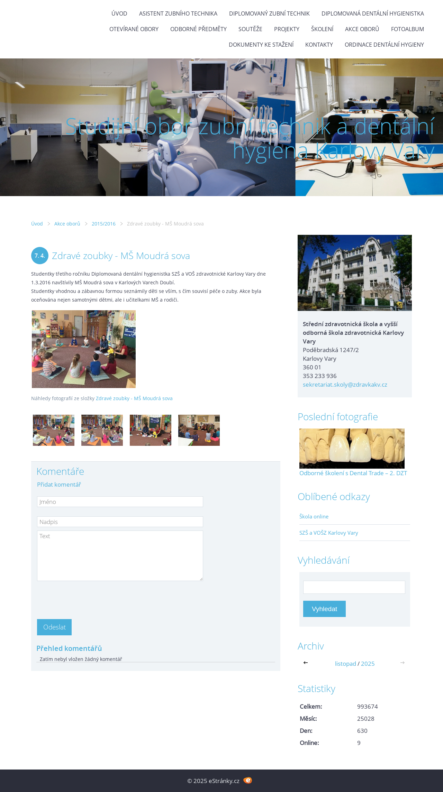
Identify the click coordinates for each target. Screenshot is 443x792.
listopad (345, 663)
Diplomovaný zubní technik (269, 13)
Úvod (119, 13)
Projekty (286, 29)
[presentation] (89, 597)
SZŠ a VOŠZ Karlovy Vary (328, 532)
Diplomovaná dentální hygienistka (373, 13)
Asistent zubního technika (178, 13)
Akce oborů (362, 29)
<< (307, 663)
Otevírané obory (134, 29)
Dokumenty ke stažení (261, 44)
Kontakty (319, 44)
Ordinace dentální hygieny (384, 44)
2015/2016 (104, 223)
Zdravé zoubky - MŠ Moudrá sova (134, 398)
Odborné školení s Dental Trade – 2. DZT (353, 473)
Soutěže (250, 29)
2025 (368, 663)
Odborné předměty (198, 29)
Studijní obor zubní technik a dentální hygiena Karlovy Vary (249, 138)
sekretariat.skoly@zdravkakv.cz (345, 384)
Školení (322, 29)
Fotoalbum (407, 29)
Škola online (313, 516)
